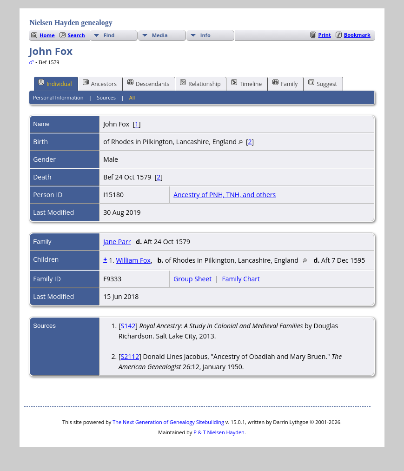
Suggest (322, 83)
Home (47, 35)
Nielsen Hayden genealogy (71, 23)
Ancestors (100, 83)
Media (160, 35)
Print (324, 34)
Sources (106, 97)
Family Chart (241, 278)
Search (76, 35)
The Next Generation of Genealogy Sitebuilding (168, 421)
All (132, 97)
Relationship (200, 83)
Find (109, 35)
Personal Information (58, 97)
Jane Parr (117, 241)
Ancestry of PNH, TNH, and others (224, 194)
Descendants (148, 83)
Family (285, 83)
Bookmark (357, 34)
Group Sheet (192, 278)
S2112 (130, 356)
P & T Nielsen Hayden (219, 432)
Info (205, 35)
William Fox (133, 260)
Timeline (246, 83)
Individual (55, 83)
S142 (128, 325)
